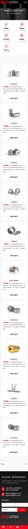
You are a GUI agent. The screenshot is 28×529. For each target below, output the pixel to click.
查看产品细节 (14, 98)
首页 (8, 13)
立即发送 (22, 509)
